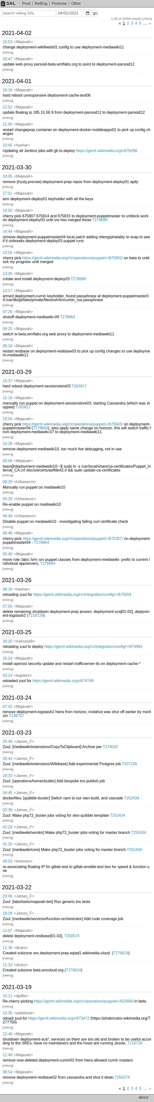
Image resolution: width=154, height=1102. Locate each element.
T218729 (35, 615)
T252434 (131, 798)
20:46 (7, 741)
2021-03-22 (17, 887)
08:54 (7, 1072)
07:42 (7, 706)
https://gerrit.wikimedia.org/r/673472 (58, 1018)
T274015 (110, 747)
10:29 (7, 444)
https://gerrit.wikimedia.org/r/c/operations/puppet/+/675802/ (72, 258)
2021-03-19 (17, 987)
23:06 (7, 896)
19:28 (7, 913)
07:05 (7, 606)
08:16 (7, 589)
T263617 (79, 386)
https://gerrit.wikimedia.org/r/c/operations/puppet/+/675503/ (72, 424)
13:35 (7, 274)
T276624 (120, 953)
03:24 (7, 675)
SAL (8, 3)
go (95, 13)
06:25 (7, 329)
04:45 (7, 793)
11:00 (7, 124)
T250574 (71, 936)
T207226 (129, 764)
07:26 (7, 312)
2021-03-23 (17, 733)
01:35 (7, 844)
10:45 (7, 145)
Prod (26, 3)
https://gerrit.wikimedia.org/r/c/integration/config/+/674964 (93, 646)
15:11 (7, 996)
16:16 (7, 90)
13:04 (7, 419)
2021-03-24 (17, 698)
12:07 (7, 931)
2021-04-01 (17, 81)
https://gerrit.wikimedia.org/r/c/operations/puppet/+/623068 (83, 1001)
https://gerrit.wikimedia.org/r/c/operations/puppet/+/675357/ (73, 539)
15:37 (7, 381)
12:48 (7, 1034)
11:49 (7, 1055)
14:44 (7, 231)
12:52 (7, 107)
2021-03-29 (17, 372)
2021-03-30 (17, 167)
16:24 (7, 658)
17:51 (7, 193)
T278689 (100, 220)
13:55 (7, 253)
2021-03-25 (17, 632)
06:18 (7, 346)
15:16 (7, 398)
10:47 (7, 59)
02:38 (7, 810)
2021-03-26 (17, 580)
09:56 (7, 461)
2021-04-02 (17, 33)
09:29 (7, 482)
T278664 (67, 317)
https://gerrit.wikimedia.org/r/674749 (63, 681)
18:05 (7, 176)
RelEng (41, 3)
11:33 (7, 965)
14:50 (7, 210)
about (143, 1097)
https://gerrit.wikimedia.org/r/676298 (106, 151)
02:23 (7, 827)
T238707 (16, 716)
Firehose (59, 3)
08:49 (7, 516)
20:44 (7, 759)
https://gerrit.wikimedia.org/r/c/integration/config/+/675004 (82, 594)
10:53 (7, 42)
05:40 (7, 554)
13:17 (7, 291)
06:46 (7, 533)
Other (76, 3)
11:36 (7, 948)
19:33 (7, 776)
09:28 (7, 499)
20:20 (7, 641)
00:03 (7, 861)
